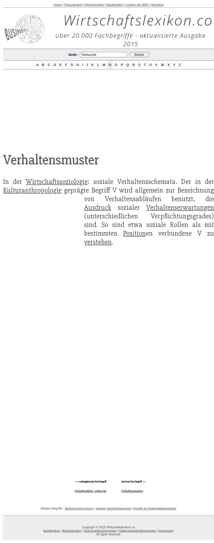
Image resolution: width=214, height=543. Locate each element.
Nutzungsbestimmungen (100, 531)
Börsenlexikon (94, 5)
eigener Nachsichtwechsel (113, 508)
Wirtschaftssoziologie (57, 181)
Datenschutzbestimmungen (137, 531)
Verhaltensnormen (132, 491)
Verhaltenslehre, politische (90, 491)
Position (134, 233)
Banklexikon (115, 5)
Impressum (166, 531)
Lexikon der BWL (136, 5)
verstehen (98, 242)
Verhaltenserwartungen (180, 207)
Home (57, 5)
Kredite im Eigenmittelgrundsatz (154, 508)
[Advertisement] (108, 106)
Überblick (157, 5)
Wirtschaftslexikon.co (138, 19)
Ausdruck (97, 207)
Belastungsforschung (79, 508)
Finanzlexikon (73, 5)
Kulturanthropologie (32, 190)
